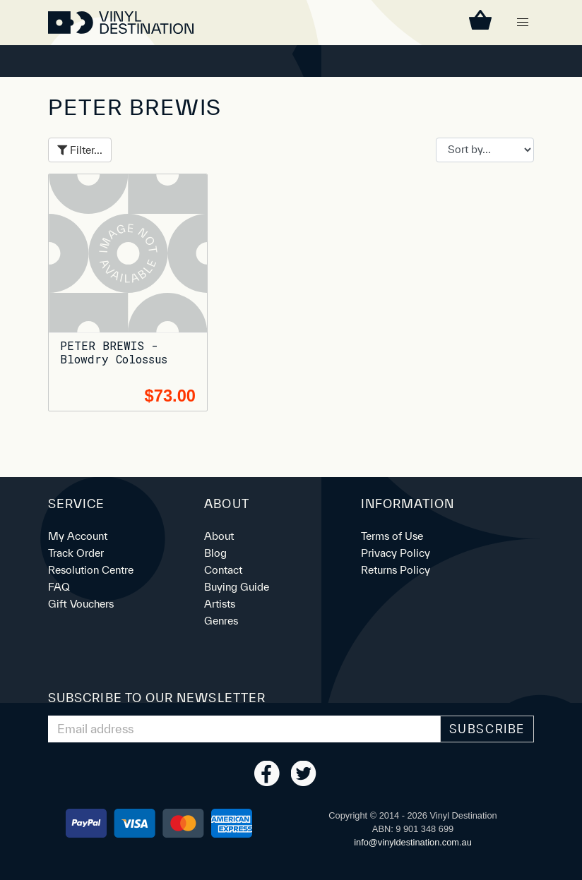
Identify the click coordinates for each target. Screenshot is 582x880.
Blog (215, 553)
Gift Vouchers (81, 604)
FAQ (59, 587)
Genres (221, 621)
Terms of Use (392, 536)
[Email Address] (244, 729)
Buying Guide (236, 587)
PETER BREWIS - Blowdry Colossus (113, 352)
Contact (223, 570)
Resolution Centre (90, 570)
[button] (522, 22)
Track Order (76, 553)
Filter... (79, 150)
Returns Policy (395, 570)
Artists (219, 604)
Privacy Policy (395, 553)
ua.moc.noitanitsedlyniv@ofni (413, 842)
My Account (77, 536)
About (219, 536)
